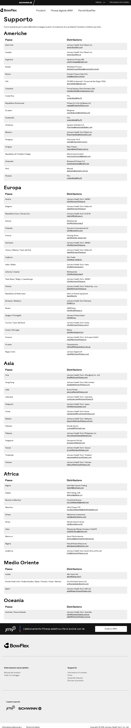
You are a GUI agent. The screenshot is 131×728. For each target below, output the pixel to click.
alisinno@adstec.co (74, 495)
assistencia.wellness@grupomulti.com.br (83, 69)
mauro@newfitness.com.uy (77, 149)
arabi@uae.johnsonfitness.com (79, 591)
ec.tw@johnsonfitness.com (78, 450)
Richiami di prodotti (76, 681)
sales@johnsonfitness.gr (76, 209)
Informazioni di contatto (119, 2)
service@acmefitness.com (77, 392)
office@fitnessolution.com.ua (78, 347)
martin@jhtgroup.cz (75, 216)
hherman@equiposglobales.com (79, 127)
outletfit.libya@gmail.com (77, 532)
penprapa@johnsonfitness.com (79, 457)
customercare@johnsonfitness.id (80, 399)
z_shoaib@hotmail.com (76, 428)
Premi (70, 675)
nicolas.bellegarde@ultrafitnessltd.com (82, 510)
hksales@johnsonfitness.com (78, 385)
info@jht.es (71, 318)
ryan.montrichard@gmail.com (78, 156)
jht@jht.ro (71, 303)
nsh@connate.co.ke (75, 524)
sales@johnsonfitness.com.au (78, 617)
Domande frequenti (75, 678)
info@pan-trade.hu (74, 260)
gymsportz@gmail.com (76, 443)
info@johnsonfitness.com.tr (78, 325)
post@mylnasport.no (75, 332)
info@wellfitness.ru (74, 311)
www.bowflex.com (75, 47)
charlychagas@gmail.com (77, 62)
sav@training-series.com (76, 238)
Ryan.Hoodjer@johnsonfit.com (79, 135)
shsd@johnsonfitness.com (77, 378)
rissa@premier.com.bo (76, 77)
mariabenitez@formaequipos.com (80, 91)
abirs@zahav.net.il (74, 577)
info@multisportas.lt (75, 223)
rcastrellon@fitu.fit (74, 98)
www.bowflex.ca (74, 55)
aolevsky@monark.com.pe (77, 171)
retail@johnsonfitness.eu (76, 340)
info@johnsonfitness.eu (76, 202)
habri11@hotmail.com (75, 488)
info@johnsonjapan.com (76, 407)
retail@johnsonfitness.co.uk (78, 354)
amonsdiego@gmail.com (76, 84)
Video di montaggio (11, 675)
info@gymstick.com (75, 231)
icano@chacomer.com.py (77, 142)
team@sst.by (72, 296)
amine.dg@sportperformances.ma (80, 539)
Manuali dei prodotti (12, 673)
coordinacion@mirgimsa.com (78, 113)
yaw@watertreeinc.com (76, 517)
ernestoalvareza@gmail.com (78, 164)
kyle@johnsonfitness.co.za (77, 553)
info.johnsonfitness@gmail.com (79, 436)
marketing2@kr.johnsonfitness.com (81, 414)
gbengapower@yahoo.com (78, 546)
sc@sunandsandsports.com (78, 584)
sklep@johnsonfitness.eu (76, 289)
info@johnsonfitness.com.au (78, 615)
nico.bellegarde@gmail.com (78, 502)
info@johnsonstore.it (75, 267)
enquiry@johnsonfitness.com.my (80, 421)
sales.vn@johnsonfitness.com (78, 465)
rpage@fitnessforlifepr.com (78, 106)
